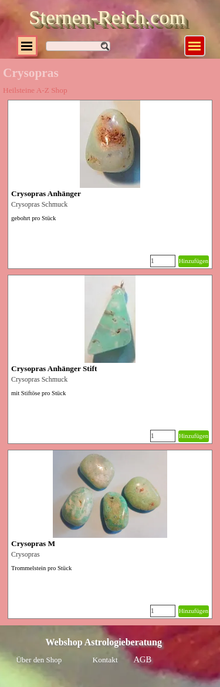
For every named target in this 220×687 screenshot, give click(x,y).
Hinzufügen (193, 261)
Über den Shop (39, 659)
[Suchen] (78, 46)
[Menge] (162, 261)
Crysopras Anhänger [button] (46, 193)
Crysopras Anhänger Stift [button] (54, 368)
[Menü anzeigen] (194, 45)
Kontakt (105, 659)
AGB (143, 659)
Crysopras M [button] (33, 543)
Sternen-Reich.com (107, 17)
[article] (110, 184)
